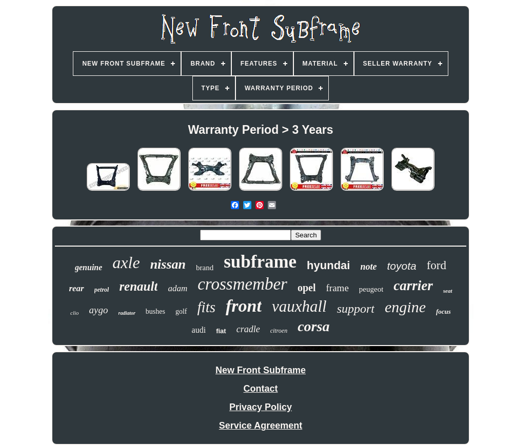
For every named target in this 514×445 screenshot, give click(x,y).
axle (126, 262)
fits (206, 307)
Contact (261, 388)
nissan (168, 264)
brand (204, 268)
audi (199, 330)
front (244, 305)
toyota (401, 266)
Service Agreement (260, 425)
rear (76, 288)
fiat (221, 331)
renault (138, 286)
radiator (126, 313)
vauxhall (299, 306)
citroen (279, 330)
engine (405, 306)
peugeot (371, 289)
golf (181, 311)
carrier (413, 285)
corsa (313, 326)
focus (443, 311)
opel (307, 287)
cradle (248, 329)
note (368, 266)
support (355, 308)
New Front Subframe (260, 370)
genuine (88, 267)
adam (177, 288)
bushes (155, 311)
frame (337, 287)
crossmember (242, 284)
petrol (101, 289)
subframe (260, 262)
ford (436, 265)
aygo (98, 310)
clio (74, 313)
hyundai (328, 265)
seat (447, 291)
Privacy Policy (260, 407)
